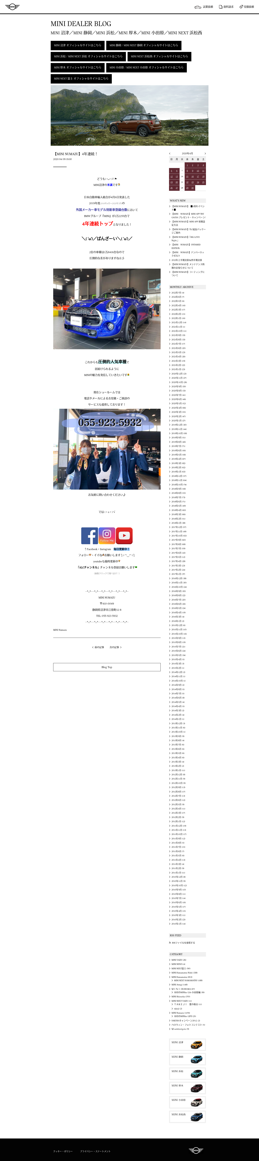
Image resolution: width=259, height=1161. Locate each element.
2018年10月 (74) (179, 485)
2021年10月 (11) (179, 331)
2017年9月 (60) (179, 540)
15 (187, 176)
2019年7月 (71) (178, 446)
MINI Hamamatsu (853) (182, 977)
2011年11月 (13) (179, 830)
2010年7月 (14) (179, 898)
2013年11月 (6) (178, 728)
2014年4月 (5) (178, 706)
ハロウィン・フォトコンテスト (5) (188, 1025)
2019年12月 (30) (179, 425)
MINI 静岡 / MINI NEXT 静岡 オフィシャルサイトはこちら (144, 45)
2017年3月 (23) (178, 566)
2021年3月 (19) (178, 361)
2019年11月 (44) (179, 429)
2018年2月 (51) (178, 519)
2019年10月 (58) (179, 433)
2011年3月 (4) (178, 864)
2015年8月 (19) (179, 642)
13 (177, 176)
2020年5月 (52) (179, 403)
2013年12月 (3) (178, 723)
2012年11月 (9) (178, 779)
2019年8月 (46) (179, 442)
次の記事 (114, 647)
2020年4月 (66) (179, 408)
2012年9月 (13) (178, 787)
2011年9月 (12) (178, 838)
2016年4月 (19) (179, 612)
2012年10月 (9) (179, 783)
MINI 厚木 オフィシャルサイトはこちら (77, 67)
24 (198, 182)
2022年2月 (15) (178, 314)
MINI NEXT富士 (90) (181, 968)
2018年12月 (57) (179, 476)
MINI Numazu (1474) (181, 1013)
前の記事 (99, 647)
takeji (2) (178, 1009)
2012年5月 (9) (178, 804)
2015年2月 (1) (178, 668)
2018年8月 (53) (179, 493)
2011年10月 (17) (179, 834)
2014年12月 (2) (178, 672)
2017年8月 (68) (179, 544)
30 (192, 188)
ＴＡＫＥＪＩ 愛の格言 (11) (188, 1004)
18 (203, 176)
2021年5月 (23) (178, 352)
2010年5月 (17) (179, 907)
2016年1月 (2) (178, 621)
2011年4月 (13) (178, 860)
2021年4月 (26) (178, 356)
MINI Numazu (60, 630)
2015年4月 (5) (178, 659)
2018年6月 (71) (178, 502)
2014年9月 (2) (178, 685)
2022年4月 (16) (178, 305)
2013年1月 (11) (178, 770)
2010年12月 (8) (179, 877)
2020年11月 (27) (179, 378)
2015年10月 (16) (179, 634)
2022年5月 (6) (178, 301)
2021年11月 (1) (178, 327)
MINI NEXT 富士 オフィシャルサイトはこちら (81, 78)
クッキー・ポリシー (63, 1151)
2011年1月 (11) (178, 873)
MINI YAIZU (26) (179, 960)
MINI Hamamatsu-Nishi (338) (185, 973)
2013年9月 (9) (178, 736)
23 (193, 182)
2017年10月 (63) (179, 536)
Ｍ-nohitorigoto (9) (180, 1029)
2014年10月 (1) (179, 681)
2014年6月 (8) (178, 698)
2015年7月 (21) (178, 647)
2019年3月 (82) (178, 463)
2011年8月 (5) (178, 843)
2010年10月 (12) (179, 885)
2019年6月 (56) (179, 450)
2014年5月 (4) (178, 702)
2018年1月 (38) (178, 523)
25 (203, 182)
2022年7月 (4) (178, 293)
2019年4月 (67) (179, 459)
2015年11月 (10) (179, 629)
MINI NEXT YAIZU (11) (182, 1001)
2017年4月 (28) (178, 561)
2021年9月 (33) (178, 335)
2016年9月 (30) (179, 591)
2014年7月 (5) (178, 693)
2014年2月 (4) (178, 715)
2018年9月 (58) (179, 489)
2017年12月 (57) (179, 527)
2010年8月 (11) (179, 894)
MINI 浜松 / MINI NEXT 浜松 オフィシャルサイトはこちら (88, 56)
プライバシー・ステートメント (95, 1151)
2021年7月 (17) (178, 344)
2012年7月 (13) (178, 796)
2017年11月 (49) (179, 531)
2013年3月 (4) (178, 762)
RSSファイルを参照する (183, 943)
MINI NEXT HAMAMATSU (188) (188, 980)
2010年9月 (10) (179, 890)
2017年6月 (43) (178, 553)
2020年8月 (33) (179, 391)
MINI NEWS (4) (178, 964)
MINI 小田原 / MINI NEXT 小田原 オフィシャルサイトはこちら (146, 67)
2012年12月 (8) (178, 774)
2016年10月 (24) (179, 587)
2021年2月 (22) (178, 365)
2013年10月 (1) (178, 732)
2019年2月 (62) (178, 467)
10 (198, 171)
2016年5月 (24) (179, 608)
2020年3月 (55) (179, 412)
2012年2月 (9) (178, 817)
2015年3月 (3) (178, 664)
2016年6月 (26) (179, 604)
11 (203, 171)
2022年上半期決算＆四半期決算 (187, 260)
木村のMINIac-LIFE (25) (185, 1016)
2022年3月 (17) (178, 310)
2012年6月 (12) (178, 800)
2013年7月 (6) (178, 745)
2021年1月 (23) (178, 369)
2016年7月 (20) (179, 600)
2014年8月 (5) (178, 689)
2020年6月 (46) (179, 399)
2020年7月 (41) (179, 395)
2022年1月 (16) (178, 318)
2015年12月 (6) (178, 625)
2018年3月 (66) (179, 514)
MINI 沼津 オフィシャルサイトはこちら (77, 45)
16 (193, 176)
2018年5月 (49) (179, 506)
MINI (12, 6)
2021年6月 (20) (179, 348)
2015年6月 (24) (179, 651)
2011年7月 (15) (178, 847)
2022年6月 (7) (178, 297)
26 (171, 188)
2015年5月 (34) (179, 655)
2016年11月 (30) (179, 583)
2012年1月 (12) (178, 821)
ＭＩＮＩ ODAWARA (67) (183, 989)
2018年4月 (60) (179, 510)
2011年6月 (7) (178, 851)
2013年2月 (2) (178, 766)
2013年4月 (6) (178, 757)
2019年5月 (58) (179, 455)
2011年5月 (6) (178, 855)
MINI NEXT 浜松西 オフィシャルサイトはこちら (159, 56)
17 (198, 176)
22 (187, 182)
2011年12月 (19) (179, 826)
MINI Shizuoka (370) (181, 996)
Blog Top (107, 667)
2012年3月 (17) (178, 813)
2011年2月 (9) (178, 868)
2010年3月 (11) (178, 915)
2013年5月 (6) (178, 753)
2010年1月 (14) (179, 924)
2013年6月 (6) (178, 749)
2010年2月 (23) (178, 919)
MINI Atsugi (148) (180, 985)
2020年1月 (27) (178, 420)
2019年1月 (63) (178, 472)
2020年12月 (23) (179, 374)
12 (172, 176)
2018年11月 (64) (179, 480)
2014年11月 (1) (178, 676)
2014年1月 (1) (178, 719)
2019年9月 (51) (179, 437)
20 (177, 182)
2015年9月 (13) (178, 638)
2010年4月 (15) (179, 911)
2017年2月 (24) (178, 570)
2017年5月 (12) (178, 557)
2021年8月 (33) (178, 339)
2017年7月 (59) (178, 548)
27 (177, 188)
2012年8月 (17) (178, 792)
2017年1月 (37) (178, 574)
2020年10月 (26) (179, 382)
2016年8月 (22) (178, 595)
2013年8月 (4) (178, 740)
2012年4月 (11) (178, 809)
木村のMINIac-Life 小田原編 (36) (189, 992)
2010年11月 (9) (179, 881)
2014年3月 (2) (178, 710)
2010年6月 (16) (179, 902)
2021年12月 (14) (179, 322)
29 (187, 188)
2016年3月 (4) (178, 617)
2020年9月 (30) (179, 386)
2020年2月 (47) (179, 416)
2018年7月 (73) (178, 497)
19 (171, 182)
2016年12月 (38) (179, 578)
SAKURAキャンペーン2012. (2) (186, 1020)
